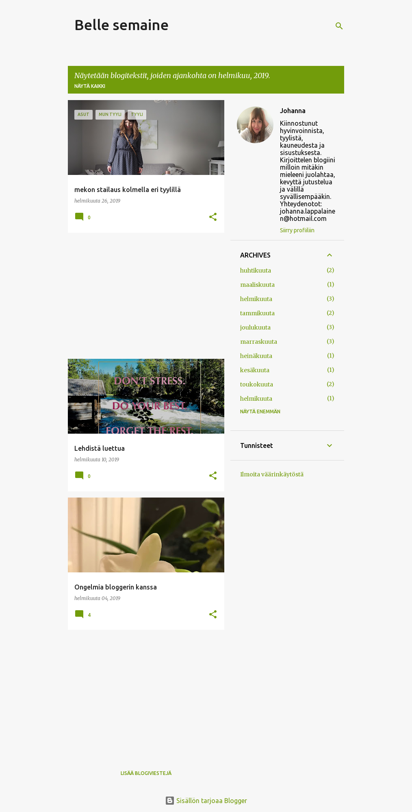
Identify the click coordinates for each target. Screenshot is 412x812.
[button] (213, 217)
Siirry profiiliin (297, 230)
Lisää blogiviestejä (146, 773)
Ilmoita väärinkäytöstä (272, 474)
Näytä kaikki (89, 86)
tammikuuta (257, 313)
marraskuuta (258, 341)
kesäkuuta (254, 370)
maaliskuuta (257, 284)
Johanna (293, 110)
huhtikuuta (255, 270)
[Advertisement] (143, 296)
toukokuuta (256, 384)
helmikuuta (256, 299)
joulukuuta (255, 327)
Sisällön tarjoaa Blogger (206, 800)
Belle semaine (121, 24)
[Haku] (339, 26)
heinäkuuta (256, 356)
